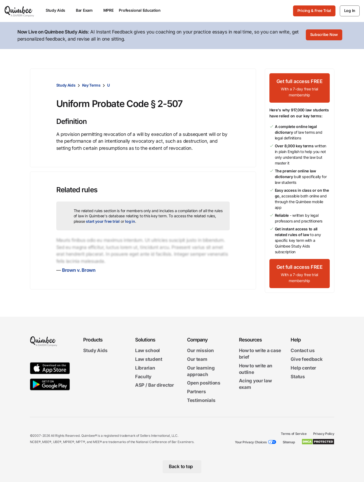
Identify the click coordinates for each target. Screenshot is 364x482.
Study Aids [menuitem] (58, 10)
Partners (196, 392)
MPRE (108, 10)
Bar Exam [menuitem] (87, 10)
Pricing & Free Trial (314, 10)
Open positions (203, 383)
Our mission (200, 350)
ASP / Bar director (154, 385)
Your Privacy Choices (251, 442)
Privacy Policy (323, 434)
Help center (303, 368)
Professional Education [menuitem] (142, 10)
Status (298, 376)
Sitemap (289, 442)
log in (130, 221)
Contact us (303, 350)
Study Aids (66, 85)
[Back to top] (182, 466)
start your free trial (103, 221)
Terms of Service (293, 434)
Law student (148, 359)
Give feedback (306, 359)
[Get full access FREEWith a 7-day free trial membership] (299, 88)
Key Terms (91, 85)
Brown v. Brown (79, 270)
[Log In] (350, 10)
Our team (197, 359)
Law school (147, 350)
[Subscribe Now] (324, 35)
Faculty (143, 376)
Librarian (145, 368)
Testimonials (201, 400)
